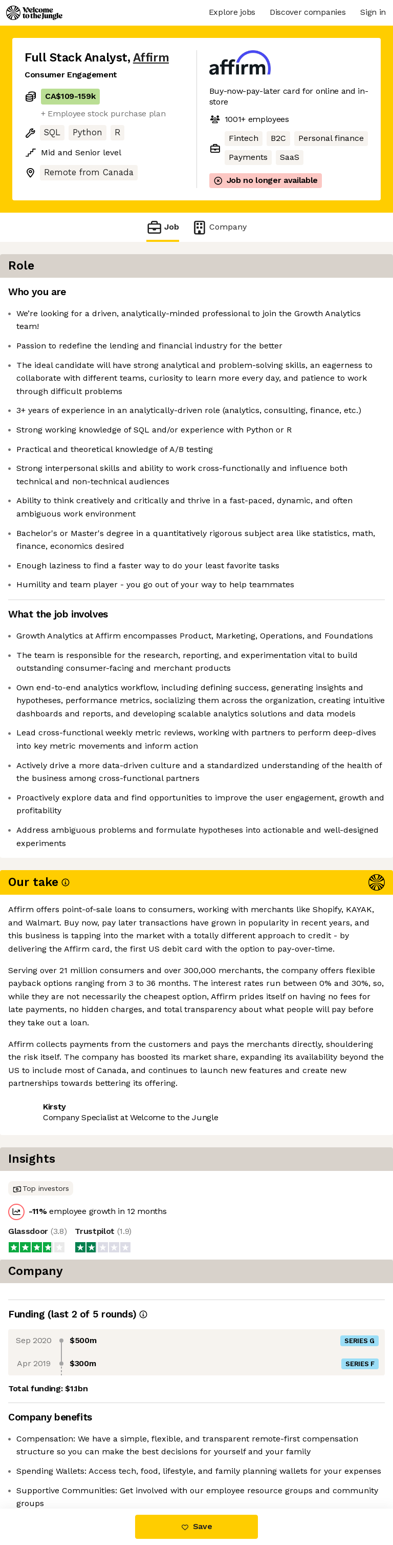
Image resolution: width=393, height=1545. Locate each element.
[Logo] (34, 13)
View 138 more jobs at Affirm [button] (81, 1335)
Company (219, 227)
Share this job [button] (52, 1316)
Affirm (151, 58)
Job (162, 227)
